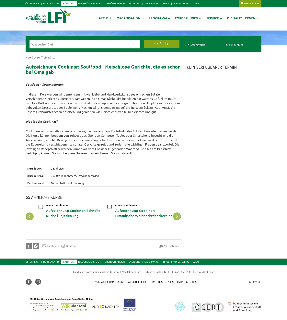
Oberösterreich (115, 3)
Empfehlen (50, 246)
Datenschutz (160, 281)
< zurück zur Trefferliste (40, 57)
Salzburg (134, 3)
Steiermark (151, 3)
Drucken (68, 246)
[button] (130, 18)
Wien (196, 3)
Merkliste (251, 3)
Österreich (32, 3)
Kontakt (100, 281)
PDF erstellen (169, 246)
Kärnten (68, 3)
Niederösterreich (89, 3)
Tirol (166, 3)
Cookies (191, 281)
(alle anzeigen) (233, 44)
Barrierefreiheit (138, 281)
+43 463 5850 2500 (180, 272)
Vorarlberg (181, 3)
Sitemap (177, 281)
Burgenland (51, 3)
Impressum (116, 281)
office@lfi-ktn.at (204, 272)
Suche (162, 44)
